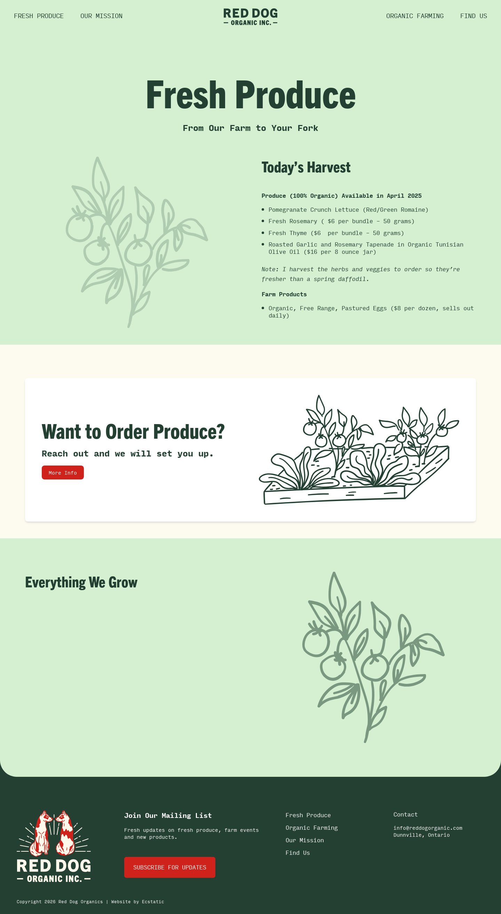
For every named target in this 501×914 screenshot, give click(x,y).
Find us (473, 15)
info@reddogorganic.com (427, 827)
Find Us (298, 852)
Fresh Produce (39, 15)
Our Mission (101, 15)
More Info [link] (63, 472)
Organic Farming (415, 15)
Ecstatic (153, 901)
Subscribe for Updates (169, 867)
